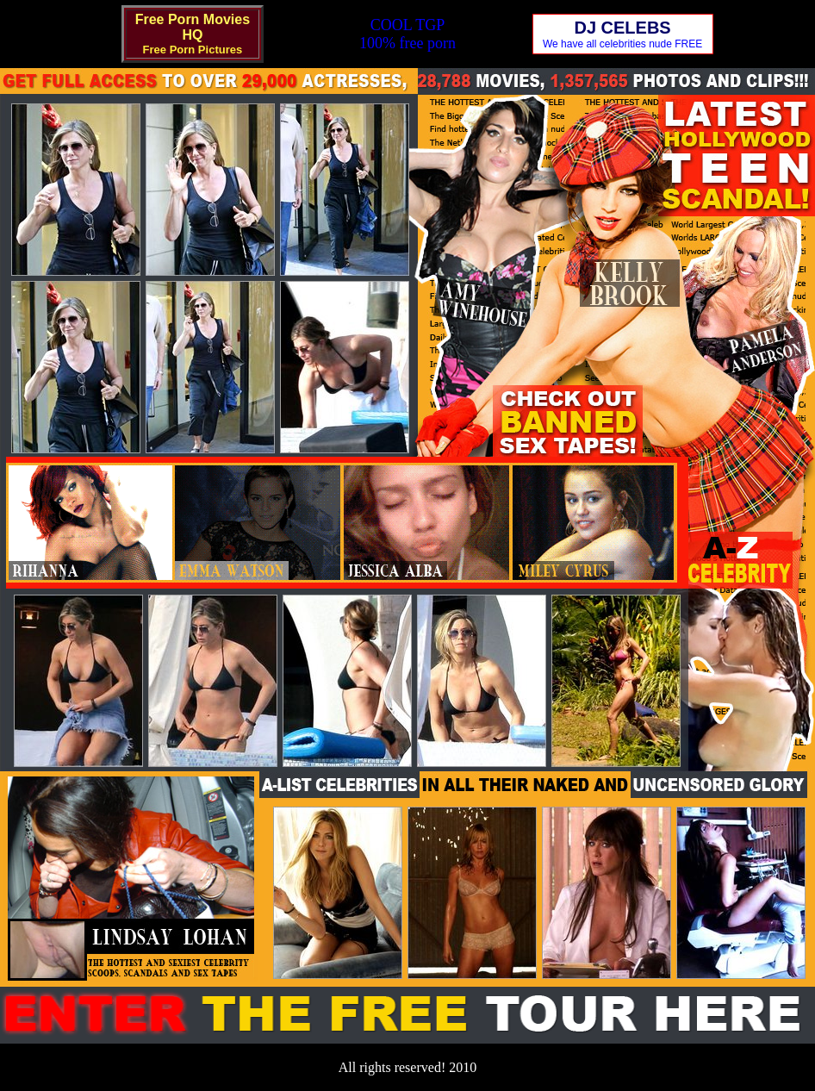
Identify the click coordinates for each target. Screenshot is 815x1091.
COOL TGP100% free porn (407, 34)
